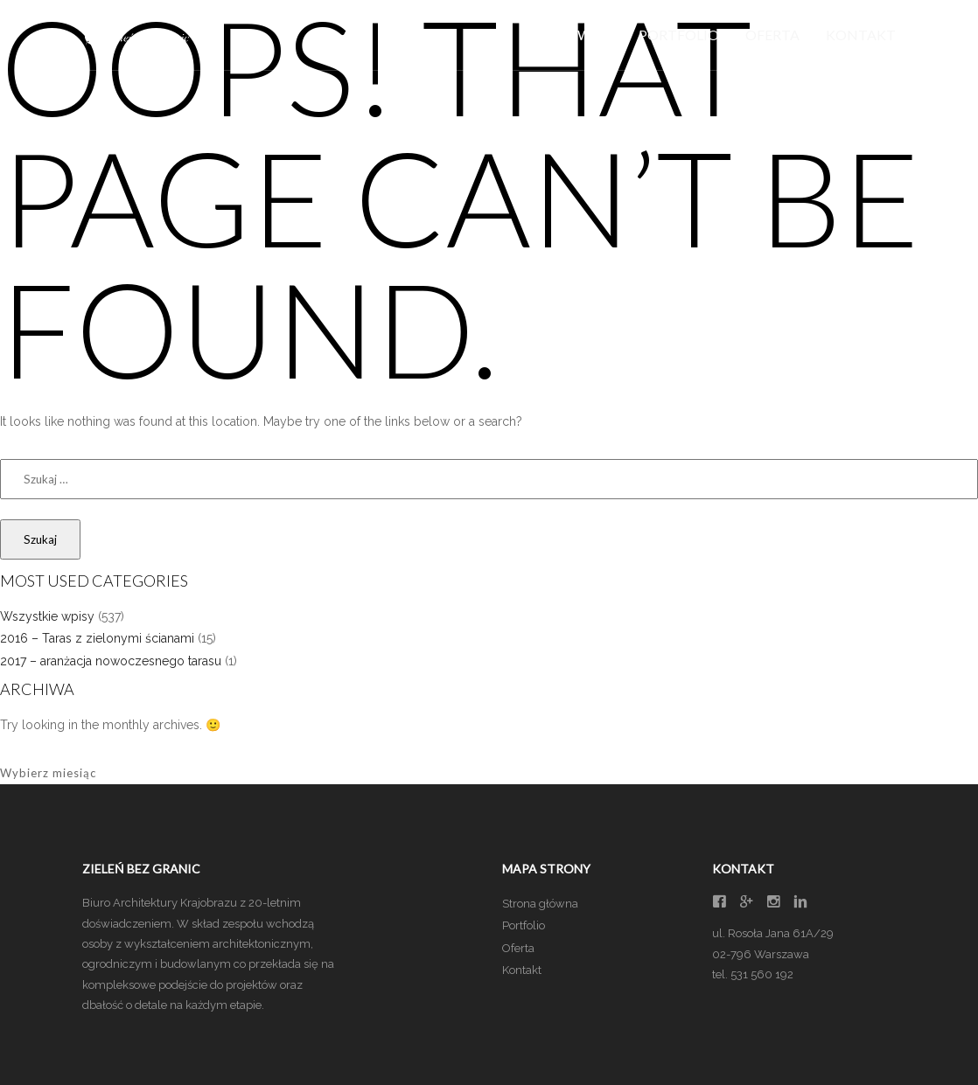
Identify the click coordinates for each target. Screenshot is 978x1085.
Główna (580, 34)
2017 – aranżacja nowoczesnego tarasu (110, 661)
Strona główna (540, 903)
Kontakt (861, 34)
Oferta (772, 34)
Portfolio (679, 34)
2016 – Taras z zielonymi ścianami (97, 638)
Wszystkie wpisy (47, 616)
